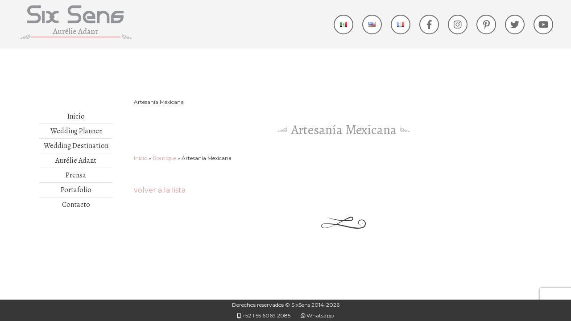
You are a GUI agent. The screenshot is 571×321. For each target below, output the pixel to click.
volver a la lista (160, 190)
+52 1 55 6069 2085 (263, 315)
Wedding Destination (76, 146)
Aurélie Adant (75, 160)
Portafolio (76, 190)
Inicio (76, 116)
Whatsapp (317, 315)
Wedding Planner (76, 131)
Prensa (76, 175)
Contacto (76, 205)
